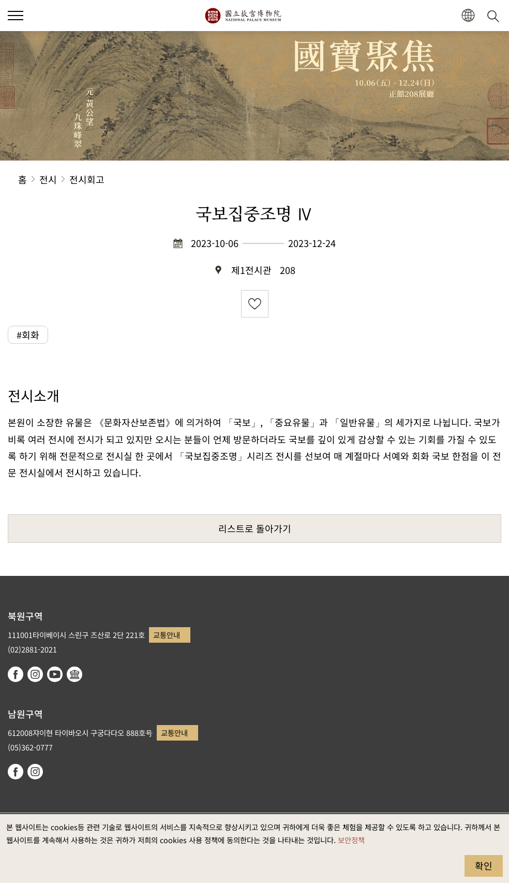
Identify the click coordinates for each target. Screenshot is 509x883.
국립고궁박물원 (242, 15)
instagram (35, 674)
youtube (55, 674)
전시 (48, 179)
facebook (15, 674)
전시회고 (86, 179)
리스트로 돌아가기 (254, 528)
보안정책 (351, 839)
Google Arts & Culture (74, 674)
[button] (15, 15)
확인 (483, 865)
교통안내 (166, 634)
